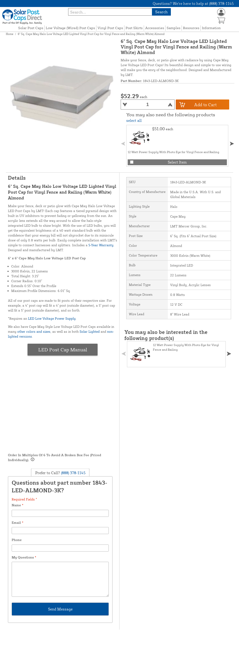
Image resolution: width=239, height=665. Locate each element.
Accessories (154, 28)
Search (161, 11)
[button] (232, 143)
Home (9, 34)
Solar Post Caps (30, 28)
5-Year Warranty (100, 245)
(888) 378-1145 (72, 472)
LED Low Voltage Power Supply (52, 318)
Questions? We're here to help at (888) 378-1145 (193, 3)
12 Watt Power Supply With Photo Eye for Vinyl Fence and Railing (173, 152)
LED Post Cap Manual (62, 349)
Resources (191, 28)
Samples (173, 28)
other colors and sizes (33, 331)
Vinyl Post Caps (110, 28)
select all (134, 120)
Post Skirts (134, 28)
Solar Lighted (90, 331)
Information (211, 28)
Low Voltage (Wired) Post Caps (70, 28)
